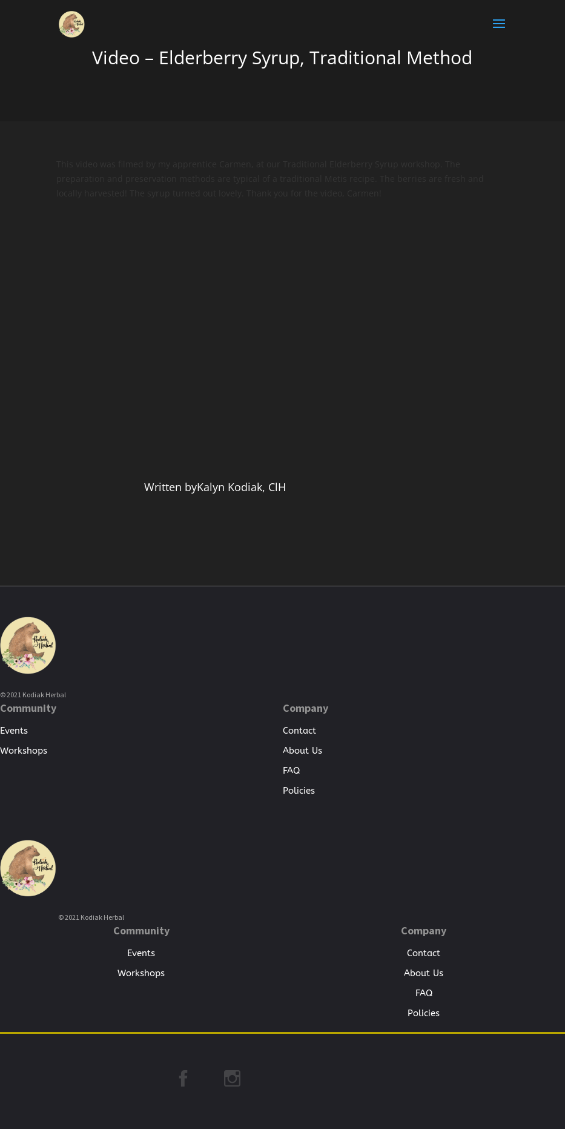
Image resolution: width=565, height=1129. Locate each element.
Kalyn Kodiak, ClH (241, 487)
